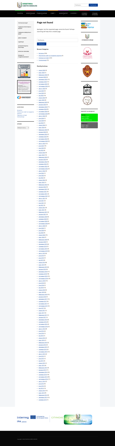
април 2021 (42, 207)
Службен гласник (84, 14)
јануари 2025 (42, 104)
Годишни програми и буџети (24, 27)
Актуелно (19, 110)
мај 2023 (41, 150)
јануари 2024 (42, 132)
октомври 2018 (43, 276)
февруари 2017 (43, 315)
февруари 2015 (43, 368)
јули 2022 (41, 173)
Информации (30, 13)
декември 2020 (43, 217)
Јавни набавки (22, 38)
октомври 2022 (43, 166)
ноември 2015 (43, 349)
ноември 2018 (43, 274)
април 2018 (42, 290)
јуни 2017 (41, 308)
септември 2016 (43, 326)
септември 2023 (43, 141)
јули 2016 (41, 331)
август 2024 (42, 116)
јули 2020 (41, 228)
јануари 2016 (42, 345)
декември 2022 (43, 162)
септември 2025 (43, 86)
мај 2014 (41, 388)
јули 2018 (41, 283)
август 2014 (42, 381)
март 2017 (41, 313)
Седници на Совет (22, 115)
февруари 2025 (43, 102)
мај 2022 (41, 178)
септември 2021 (43, 196)
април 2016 (42, 338)
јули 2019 (41, 255)
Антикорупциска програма (23, 46)
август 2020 (42, 226)
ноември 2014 (43, 374)
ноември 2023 (43, 136)
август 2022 (42, 171)
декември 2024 (43, 107)
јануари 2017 (42, 317)
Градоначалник (42, 13)
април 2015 (42, 363)
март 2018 (41, 292)
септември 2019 (43, 251)
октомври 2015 (43, 352)
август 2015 (42, 354)
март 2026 (41, 72)
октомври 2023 (43, 139)
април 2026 (42, 70)
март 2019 (41, 265)
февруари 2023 (43, 157)
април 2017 (42, 310)
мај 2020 (41, 233)
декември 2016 (43, 319)
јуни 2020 (41, 230)
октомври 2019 (43, 249)
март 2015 (41, 365)
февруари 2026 (43, 75)
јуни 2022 (41, 175)
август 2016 (42, 329)
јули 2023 (41, 146)
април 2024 (42, 125)
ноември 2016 (43, 322)
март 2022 (41, 182)
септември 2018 (43, 278)
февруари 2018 (43, 294)
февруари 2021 (43, 212)
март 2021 (41, 210)
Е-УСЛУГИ (73, 13)
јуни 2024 (41, 120)
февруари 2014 (43, 395)
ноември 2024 (43, 109)
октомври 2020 (43, 221)
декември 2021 (43, 189)
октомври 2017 (43, 303)
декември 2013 (43, 397)
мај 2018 (41, 287)
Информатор (63, 13)
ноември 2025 (43, 82)
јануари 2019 (42, 269)
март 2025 (41, 100)
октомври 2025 (43, 84)
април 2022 (42, 180)
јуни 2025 (41, 93)
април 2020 (42, 235)
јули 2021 (41, 201)
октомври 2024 (43, 111)
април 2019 (42, 262)
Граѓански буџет (23, 23)
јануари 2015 (42, 370)
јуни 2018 (41, 285)
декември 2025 (43, 79)
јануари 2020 (42, 242)
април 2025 (42, 98)
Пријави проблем (95, 14)
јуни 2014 (41, 386)
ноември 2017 (43, 301)
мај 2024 (41, 123)
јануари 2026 (42, 77)
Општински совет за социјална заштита (50, 55)
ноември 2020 (43, 219)
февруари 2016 (43, 342)
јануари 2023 (42, 159)
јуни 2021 (41, 203)
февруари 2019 (43, 267)
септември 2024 (43, 114)
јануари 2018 (42, 297)
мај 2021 (41, 205)
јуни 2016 (41, 333)
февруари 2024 (43, 130)
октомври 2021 (43, 194)
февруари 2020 (43, 239)
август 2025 (42, 88)
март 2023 (41, 155)
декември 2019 (43, 244)
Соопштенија (20, 117)
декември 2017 (43, 299)
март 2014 (41, 393)
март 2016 (41, 340)
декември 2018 (43, 271)
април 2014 (42, 390)
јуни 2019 (41, 258)
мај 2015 (41, 361)
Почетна (20, 13)
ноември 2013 (43, 400)
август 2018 (42, 281)
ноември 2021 (43, 191)
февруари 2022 (43, 185)
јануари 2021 (42, 214)
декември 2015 (43, 347)
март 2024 (41, 127)
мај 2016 (41, 335)
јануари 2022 (42, 187)
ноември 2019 (43, 246)
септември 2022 (43, 169)
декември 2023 (43, 134)
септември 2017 (43, 306)
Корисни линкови (23, 51)
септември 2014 (43, 379)
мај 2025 (41, 95)
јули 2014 (41, 384)
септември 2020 (43, 223)
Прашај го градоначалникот (23, 56)
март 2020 (41, 237)
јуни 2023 (41, 148)
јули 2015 (41, 356)
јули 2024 (41, 118)
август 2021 (42, 198)
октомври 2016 (43, 324)
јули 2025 (41, 91)
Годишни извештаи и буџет (24, 33)
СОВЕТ (52, 13)
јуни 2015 (41, 358)
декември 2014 (43, 372)
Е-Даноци (21, 42)
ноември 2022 (43, 164)
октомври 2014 (43, 377)
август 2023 (42, 143)
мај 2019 (41, 260)
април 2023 (42, 152)
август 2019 (42, 253)
